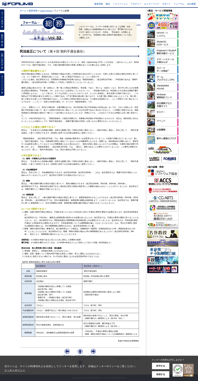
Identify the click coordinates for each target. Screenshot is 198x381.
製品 (108, 4)
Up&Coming (46, 11)
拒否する (160, 374)
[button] (183, 370)
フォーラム (179, 4)
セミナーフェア (151, 4)
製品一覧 (2, 40)
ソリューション (120, 4)
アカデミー (136, 4)
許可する (160, 366)
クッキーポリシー (14, 370)
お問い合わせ (2, 60)
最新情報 (98, 4)
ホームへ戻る (2, 19)
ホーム (23, 10)
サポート (166, 4)
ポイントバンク (2, 84)
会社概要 (191, 4)
